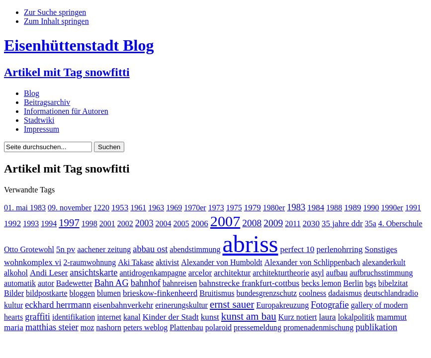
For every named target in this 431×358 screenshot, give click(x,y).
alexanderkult (384, 262)
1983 (296, 207)
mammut (391, 317)
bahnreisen (180, 283)
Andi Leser (49, 272)
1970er (195, 207)
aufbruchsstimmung (381, 272)
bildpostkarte (47, 293)
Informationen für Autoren (66, 111)
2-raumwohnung (89, 262)
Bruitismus (216, 293)
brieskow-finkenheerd (160, 293)
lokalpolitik (356, 317)
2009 (273, 223)
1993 (31, 223)
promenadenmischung (318, 327)
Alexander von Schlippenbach (312, 262)
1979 (252, 207)
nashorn (108, 327)
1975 (234, 207)
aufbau (337, 272)
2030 (311, 223)
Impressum (41, 129)
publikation (376, 327)
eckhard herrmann (58, 305)
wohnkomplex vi (32, 262)
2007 (225, 221)
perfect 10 (297, 249)
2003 (144, 223)
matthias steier (52, 327)
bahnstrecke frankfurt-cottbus (249, 283)
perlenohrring (339, 249)
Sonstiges (381, 249)
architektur (232, 272)
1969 (174, 207)
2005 (181, 223)
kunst (210, 317)
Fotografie (330, 305)
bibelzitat (393, 283)
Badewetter (74, 283)
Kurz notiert (297, 317)
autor (46, 283)
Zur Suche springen (55, 12)
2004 (164, 223)
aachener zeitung (104, 249)
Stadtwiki (39, 120)
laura (327, 317)
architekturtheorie (281, 272)
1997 (69, 222)
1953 (119, 207)
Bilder (14, 293)
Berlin (353, 283)
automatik (20, 283)
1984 (315, 207)
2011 (292, 223)
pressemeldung (257, 327)
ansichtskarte (94, 272)
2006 (199, 223)
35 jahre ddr (342, 223)
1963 (156, 207)
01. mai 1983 (25, 207)
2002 (125, 223)
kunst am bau (248, 316)
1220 (101, 207)
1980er (274, 207)
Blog (31, 93)
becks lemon (321, 283)
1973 (216, 207)
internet (109, 317)
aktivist (167, 262)
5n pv (66, 249)
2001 (107, 223)
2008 (251, 223)
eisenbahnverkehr (123, 305)
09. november (69, 207)
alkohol (16, 272)
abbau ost (150, 249)
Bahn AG (111, 283)
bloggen (82, 293)
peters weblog (145, 327)
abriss (250, 244)
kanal (132, 317)
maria (13, 327)
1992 (12, 223)
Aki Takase (136, 262)
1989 (352, 207)
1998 (89, 223)
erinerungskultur (181, 305)
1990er (392, 207)
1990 (371, 207)
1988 (334, 207)
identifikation (73, 317)
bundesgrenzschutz (266, 293)
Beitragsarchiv (47, 102)
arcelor (200, 272)
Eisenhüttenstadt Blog (79, 45)
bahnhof (146, 283)
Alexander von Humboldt (221, 262)
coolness (312, 293)
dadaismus (345, 293)
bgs (370, 283)
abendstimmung (195, 249)
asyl (317, 272)
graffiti (37, 317)
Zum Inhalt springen (56, 21)
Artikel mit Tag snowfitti (67, 72)
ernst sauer (232, 304)
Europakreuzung (282, 305)
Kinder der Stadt (171, 317)
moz (87, 327)
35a (370, 223)
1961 (138, 207)
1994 (49, 223)
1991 (413, 207)
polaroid (218, 327)
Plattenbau (186, 327)
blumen (109, 293)
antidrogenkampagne (153, 272)
